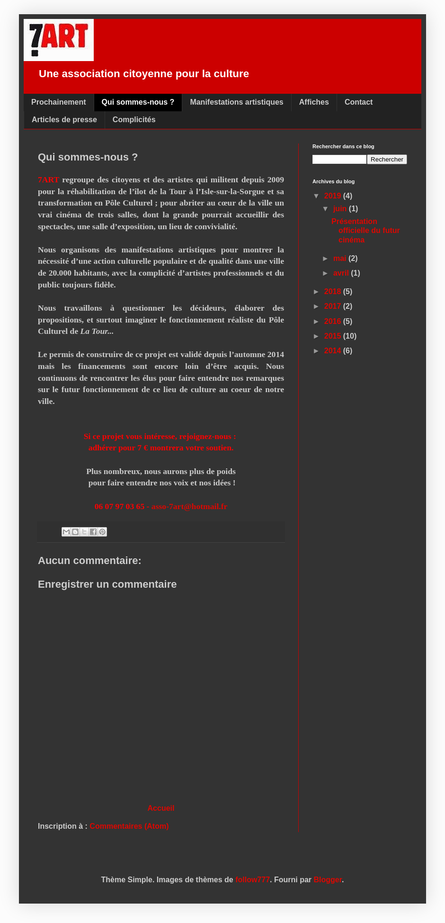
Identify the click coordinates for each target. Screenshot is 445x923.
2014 (333, 351)
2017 (333, 306)
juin (341, 209)
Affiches (314, 102)
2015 (333, 336)
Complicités (134, 120)
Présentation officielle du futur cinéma (365, 230)
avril (342, 273)
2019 (333, 196)
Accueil (161, 808)
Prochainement (58, 102)
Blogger (328, 880)
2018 (333, 291)
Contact (359, 102)
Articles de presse (64, 120)
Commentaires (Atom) (129, 826)
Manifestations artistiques (236, 102)
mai (340, 258)
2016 (333, 321)
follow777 (252, 880)
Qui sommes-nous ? (138, 102)
